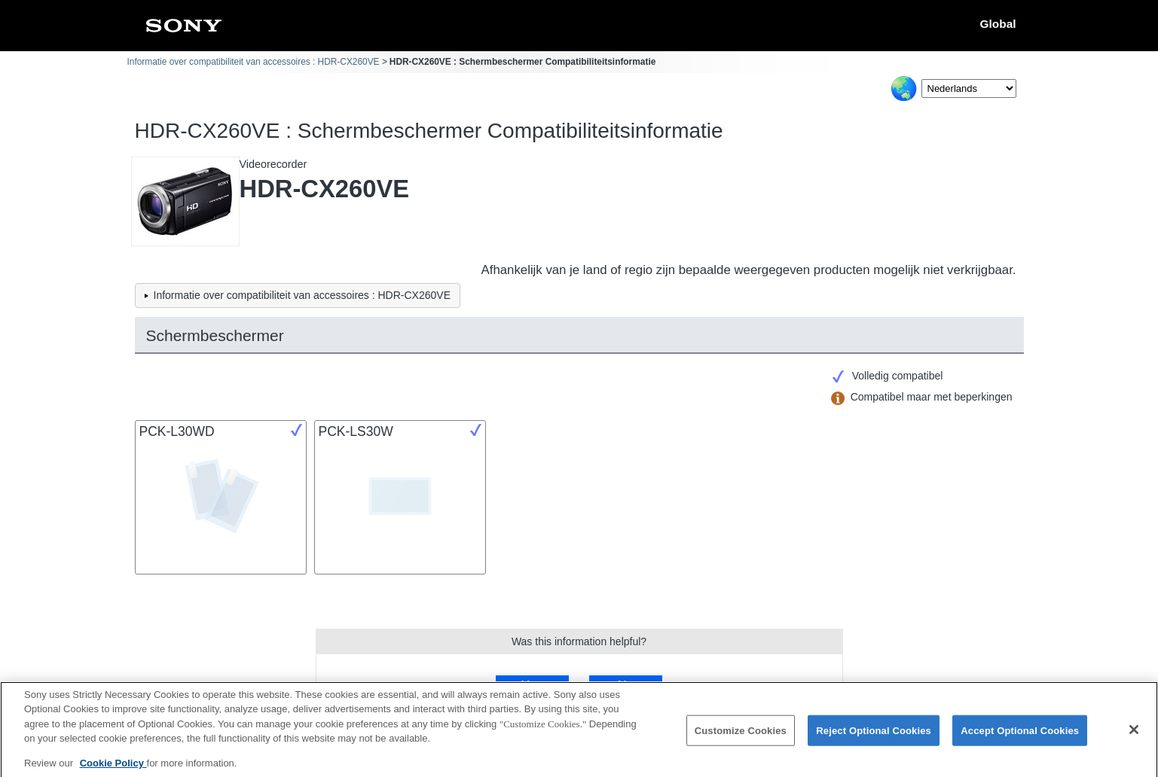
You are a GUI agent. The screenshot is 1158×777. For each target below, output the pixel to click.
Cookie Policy (113, 767)
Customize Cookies (741, 734)
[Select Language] (968, 88)
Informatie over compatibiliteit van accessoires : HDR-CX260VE (253, 61)
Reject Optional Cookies (873, 734)
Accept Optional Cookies (1020, 734)
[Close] (1133, 734)
